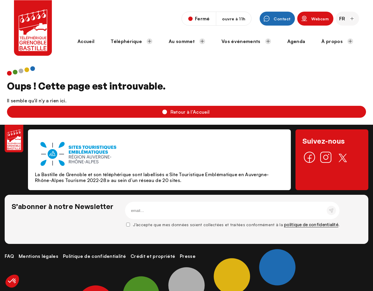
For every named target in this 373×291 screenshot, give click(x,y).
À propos (337, 41)
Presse (188, 256)
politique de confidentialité (311, 224)
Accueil (86, 41)
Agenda (296, 41)
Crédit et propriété (153, 256)
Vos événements (246, 41)
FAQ (9, 256)
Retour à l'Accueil (190, 112)
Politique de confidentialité (94, 256)
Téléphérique (131, 41)
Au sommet (187, 41)
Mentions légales (38, 256)
